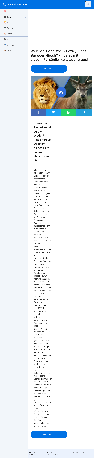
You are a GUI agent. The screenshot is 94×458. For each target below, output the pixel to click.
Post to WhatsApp (68, 112)
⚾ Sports (15, 33)
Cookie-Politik (71, 453)
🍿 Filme (7, 22)
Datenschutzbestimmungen (59, 453)
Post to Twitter (53, 112)
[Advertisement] (59, 29)
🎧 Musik (7, 39)
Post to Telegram (84, 112)
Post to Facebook (38, 112)
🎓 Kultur (15, 17)
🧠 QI (6, 11)
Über (48, 453)
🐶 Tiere (7, 50)
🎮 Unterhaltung (10, 45)
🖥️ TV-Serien (9, 28)
